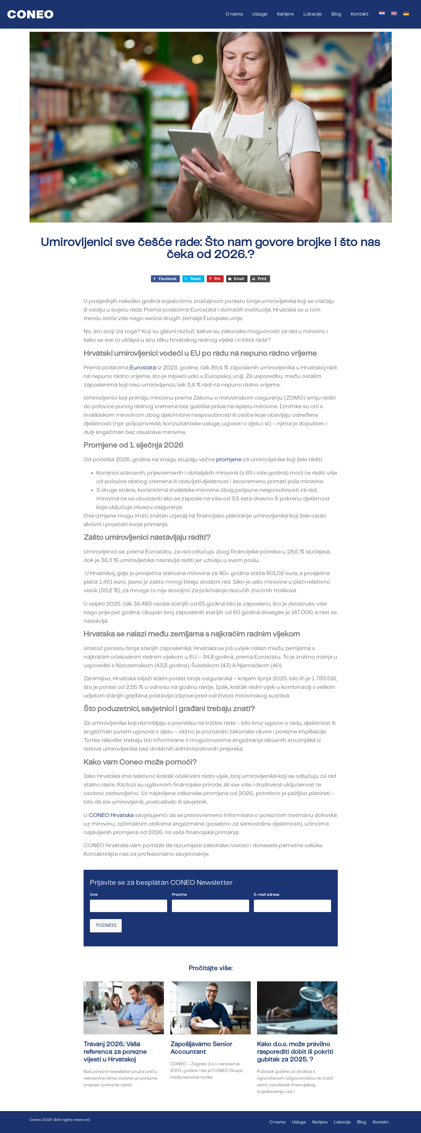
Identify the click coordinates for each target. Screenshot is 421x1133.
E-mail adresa (266, 894)
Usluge (260, 14)
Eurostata (143, 368)
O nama (234, 14)
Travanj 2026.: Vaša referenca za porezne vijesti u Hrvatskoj (115, 1051)
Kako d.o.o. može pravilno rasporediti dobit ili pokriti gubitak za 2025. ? (295, 1051)
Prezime (179, 894)
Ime (94, 894)
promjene (228, 460)
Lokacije (312, 14)
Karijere (285, 14)
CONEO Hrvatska (111, 815)
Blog (336, 14)
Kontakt (360, 14)
